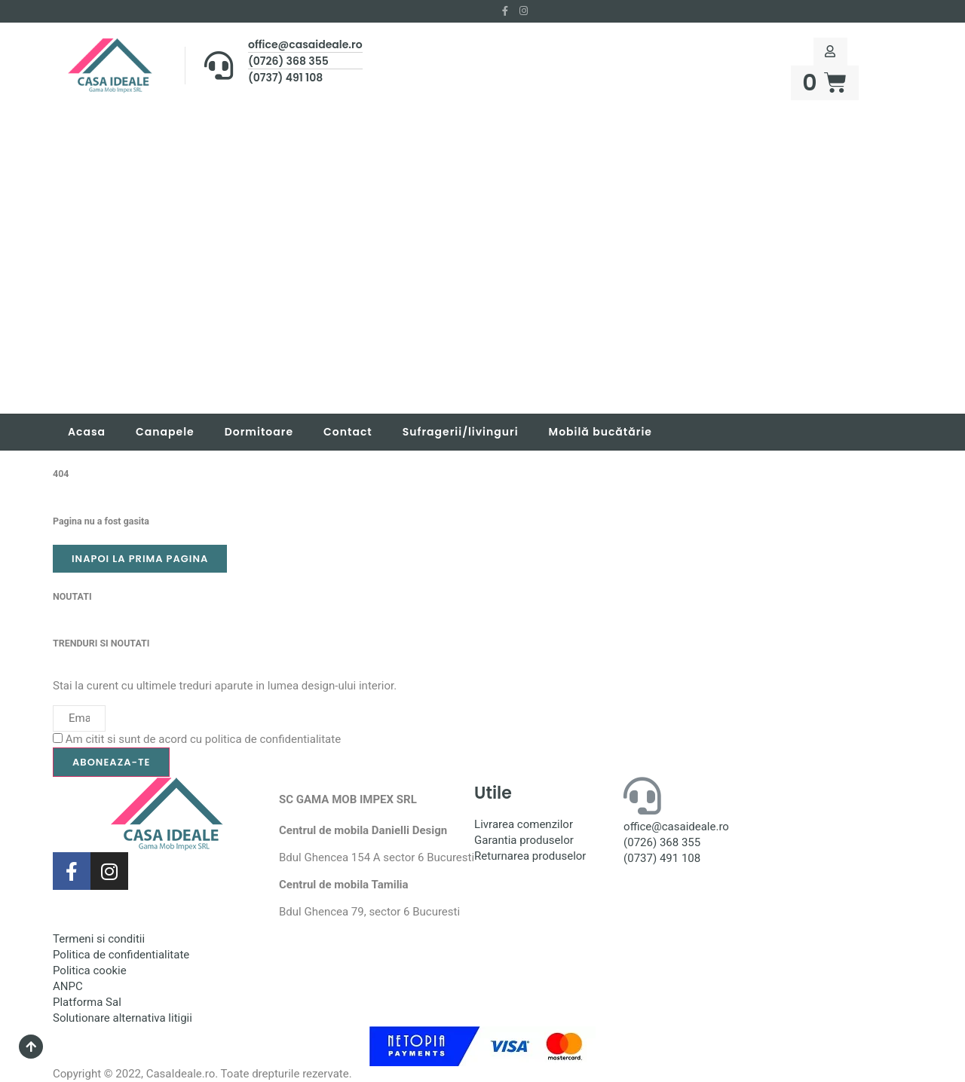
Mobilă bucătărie (600, 431)
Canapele (165, 431)
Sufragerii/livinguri (461, 431)
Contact (347, 431)
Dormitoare (259, 431)
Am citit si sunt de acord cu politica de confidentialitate (203, 739)
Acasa (87, 431)
